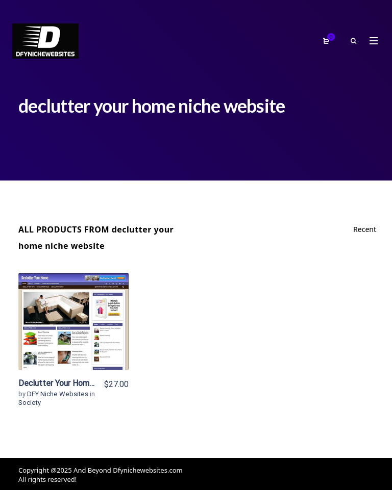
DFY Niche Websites (58, 394)
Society (29, 402)
